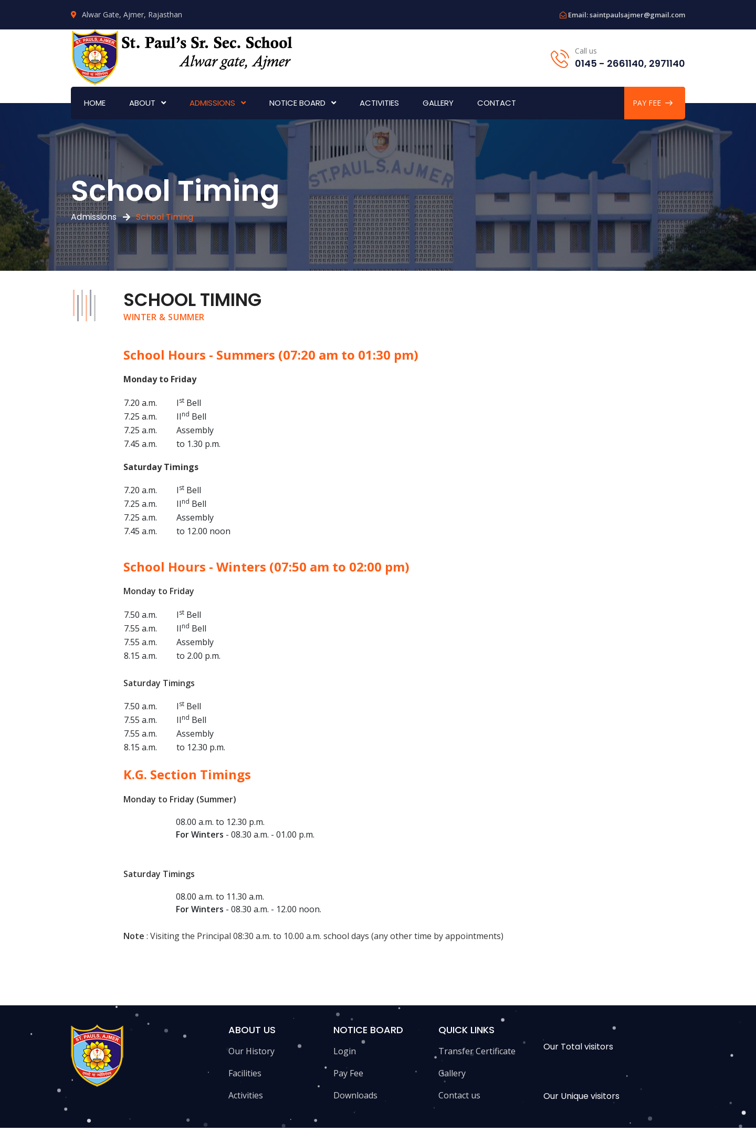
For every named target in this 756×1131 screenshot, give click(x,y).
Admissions (212, 102)
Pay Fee (348, 1073)
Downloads (355, 1095)
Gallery (438, 102)
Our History (251, 1051)
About (142, 102)
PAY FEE (653, 103)
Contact (496, 102)
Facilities (244, 1073)
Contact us (459, 1095)
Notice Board (297, 102)
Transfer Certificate (477, 1051)
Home (95, 102)
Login (344, 1051)
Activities (379, 102)
